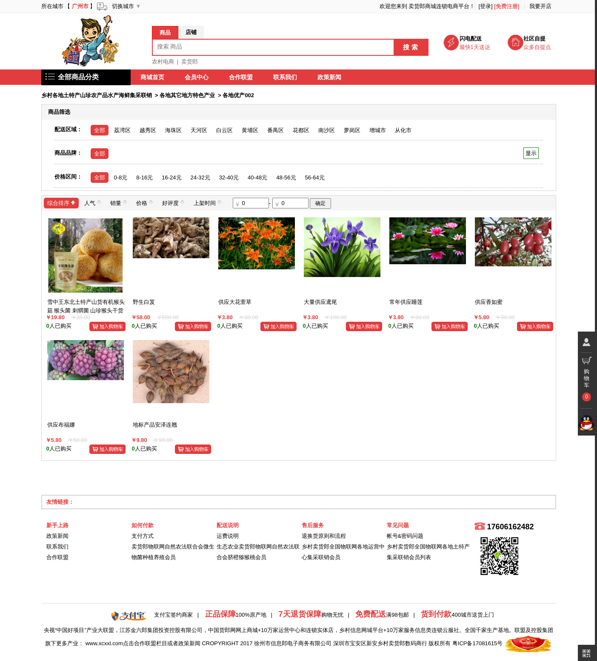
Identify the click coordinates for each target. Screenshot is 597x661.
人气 (92, 202)
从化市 (403, 130)
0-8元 (121, 177)
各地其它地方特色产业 (187, 95)
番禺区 (275, 130)
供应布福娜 (61, 424)
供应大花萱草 (234, 302)
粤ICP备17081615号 (477, 643)
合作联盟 (241, 77)
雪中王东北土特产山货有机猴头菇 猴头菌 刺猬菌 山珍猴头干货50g (86, 310)
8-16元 (144, 177)
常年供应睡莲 (406, 302)
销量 (118, 202)
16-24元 (171, 177)
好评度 (173, 202)
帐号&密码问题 (405, 536)
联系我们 (285, 77)
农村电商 (163, 61)
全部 (99, 130)
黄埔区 (250, 130)
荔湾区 (122, 130)
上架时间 (208, 202)
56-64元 (315, 177)
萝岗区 (352, 130)
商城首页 (152, 77)
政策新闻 (329, 77)
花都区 (301, 130)
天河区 (199, 130)
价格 (144, 202)
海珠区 (173, 130)
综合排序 (61, 202)
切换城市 (123, 6)
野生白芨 (144, 302)
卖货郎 (189, 61)
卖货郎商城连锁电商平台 (438, 6)
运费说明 (228, 536)
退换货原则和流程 (324, 536)
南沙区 (326, 130)
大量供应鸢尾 (320, 302)
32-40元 (229, 177)
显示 (531, 153)
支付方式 (142, 536)
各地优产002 (238, 95)
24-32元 (200, 177)
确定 (320, 203)
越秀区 (148, 130)
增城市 (377, 130)
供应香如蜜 (489, 302)
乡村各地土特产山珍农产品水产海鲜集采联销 (96, 95)
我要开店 (540, 6)
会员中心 (197, 77)
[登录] (485, 6)
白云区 (224, 130)
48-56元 (286, 177)
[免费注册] (506, 6)
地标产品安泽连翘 (155, 424)
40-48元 (257, 177)
